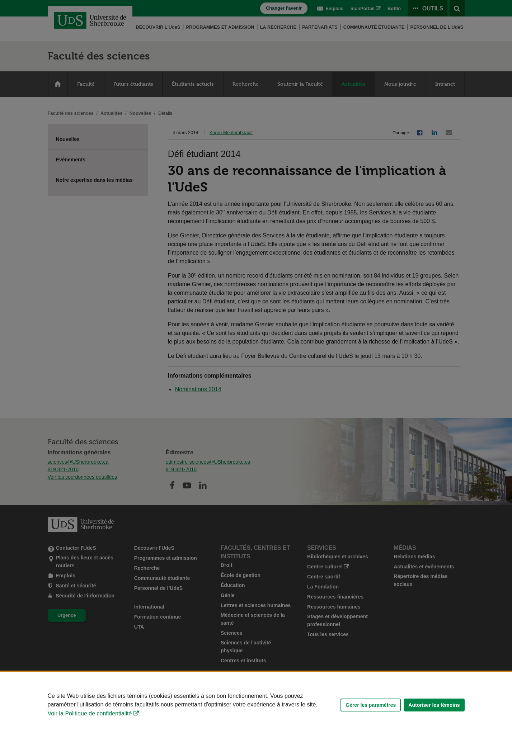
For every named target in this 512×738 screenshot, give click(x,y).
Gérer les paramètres (371, 705)
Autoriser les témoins (434, 705)
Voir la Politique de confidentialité (90, 713)
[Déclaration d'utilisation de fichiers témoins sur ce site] (256, 705)
